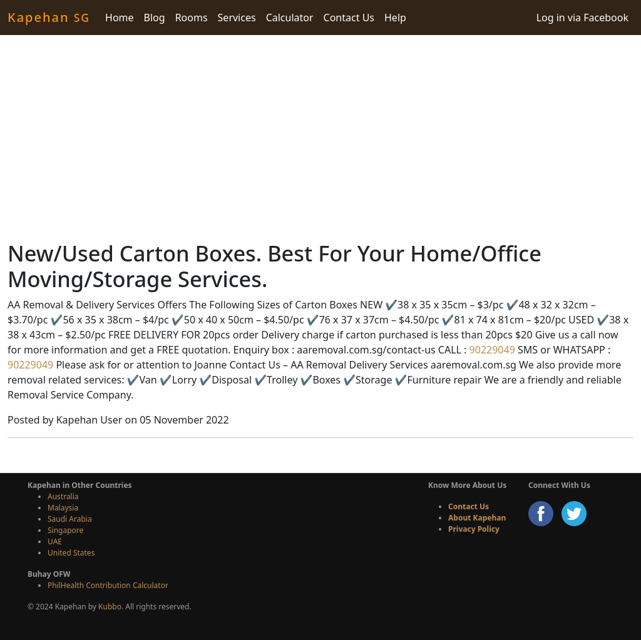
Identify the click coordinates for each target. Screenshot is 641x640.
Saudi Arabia (70, 519)
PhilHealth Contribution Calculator (108, 585)
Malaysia (63, 507)
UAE (55, 541)
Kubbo (109, 606)
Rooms (191, 17)
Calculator (290, 17)
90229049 (490, 350)
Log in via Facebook (582, 17)
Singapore (65, 530)
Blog (154, 17)
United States (71, 552)
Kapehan (49, 17)
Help (395, 17)
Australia (63, 496)
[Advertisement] (320, 137)
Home (119, 17)
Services (237, 17)
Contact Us (349, 17)
